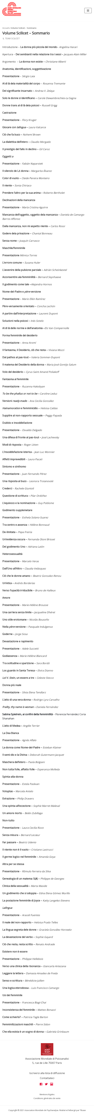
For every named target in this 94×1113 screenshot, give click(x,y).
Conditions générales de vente (47, 1098)
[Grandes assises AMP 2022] (11, 9)
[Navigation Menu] (88, 10)
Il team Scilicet (11, 38)
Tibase (83, 1110)
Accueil (5, 28)
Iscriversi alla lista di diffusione (47, 1073)
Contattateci (47, 1078)
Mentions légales (47, 1094)
